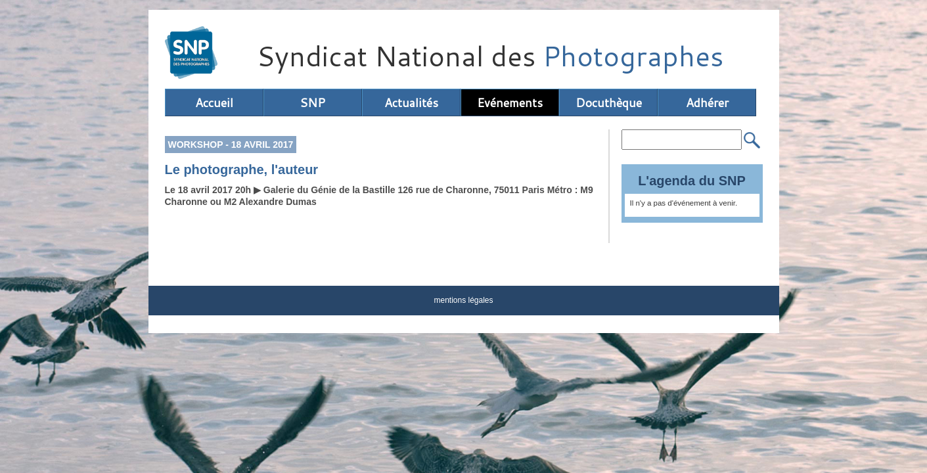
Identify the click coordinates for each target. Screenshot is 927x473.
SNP (312, 102)
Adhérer (707, 102)
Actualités (411, 102)
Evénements (510, 102)
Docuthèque (609, 102)
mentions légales (463, 300)
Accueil (214, 102)
